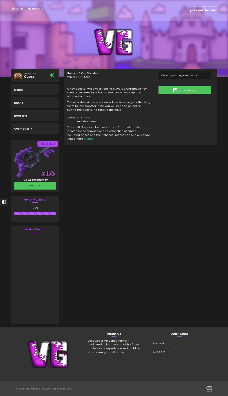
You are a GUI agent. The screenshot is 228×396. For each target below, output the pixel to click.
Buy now (35, 185)
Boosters (21, 115)
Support (159, 352)
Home (18, 89)
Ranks (18, 102)
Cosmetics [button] (23, 128)
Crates (88, 138)
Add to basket (185, 90)
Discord (158, 343)
